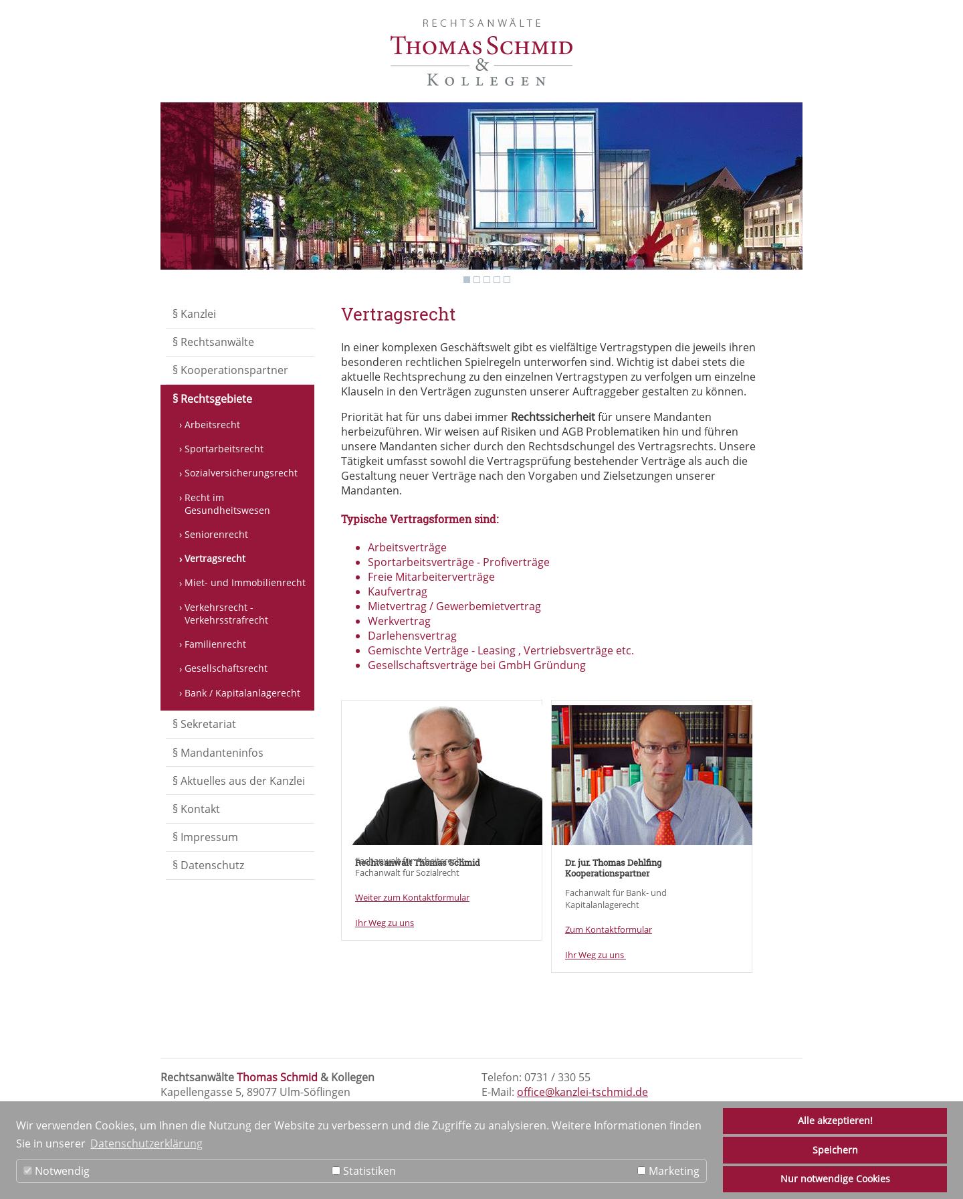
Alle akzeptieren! (835, 1120)
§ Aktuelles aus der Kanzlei (239, 780)
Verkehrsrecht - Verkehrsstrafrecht (226, 613)
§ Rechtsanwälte (213, 342)
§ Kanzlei (194, 313)
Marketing (668, 1171)
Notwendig (56, 1171)
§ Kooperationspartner (230, 370)
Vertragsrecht (215, 558)
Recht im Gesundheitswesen (227, 504)
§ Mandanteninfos (218, 752)
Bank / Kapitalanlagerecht (242, 692)
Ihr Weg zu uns (384, 923)
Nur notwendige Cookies (835, 1178)
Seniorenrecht (216, 534)
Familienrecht (215, 644)
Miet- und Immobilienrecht (245, 582)
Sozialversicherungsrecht (241, 472)
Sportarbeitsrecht (224, 448)
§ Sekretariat (204, 724)
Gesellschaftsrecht (226, 668)
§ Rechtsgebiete (212, 398)
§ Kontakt (196, 809)
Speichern (835, 1149)
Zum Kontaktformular (608, 929)
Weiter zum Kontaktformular (412, 897)
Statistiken (364, 1171)
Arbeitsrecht (212, 424)
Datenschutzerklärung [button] (146, 1143)
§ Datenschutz (208, 865)
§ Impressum (205, 837)
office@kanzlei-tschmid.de (582, 1092)
